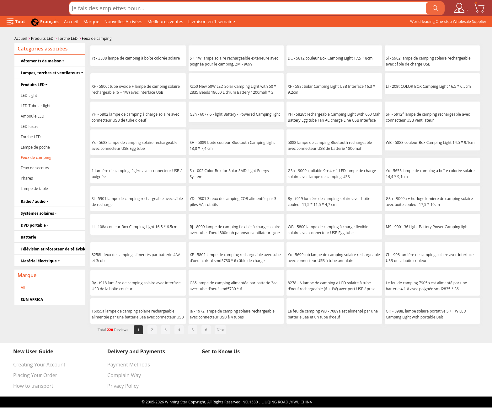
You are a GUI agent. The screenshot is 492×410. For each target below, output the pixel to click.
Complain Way (124, 374)
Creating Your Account (39, 363)
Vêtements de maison (41, 60)
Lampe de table (34, 188)
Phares (27, 177)
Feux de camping (97, 38)
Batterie (28, 236)
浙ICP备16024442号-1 (331, 401)
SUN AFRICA (32, 299)
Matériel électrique (39, 260)
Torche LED (68, 38)
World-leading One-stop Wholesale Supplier (448, 21)
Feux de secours (35, 167)
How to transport (33, 385)
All (23, 287)
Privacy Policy (123, 385)
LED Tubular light (36, 105)
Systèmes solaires (37, 212)
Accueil (71, 21)
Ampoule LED (32, 115)
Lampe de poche (35, 146)
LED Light (29, 94)
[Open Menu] (16, 21)
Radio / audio (33, 200)
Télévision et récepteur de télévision (53, 248)
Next (220, 329)
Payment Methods (128, 363)
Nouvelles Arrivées (123, 21)
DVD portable (33, 224)
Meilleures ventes (165, 21)
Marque (91, 21)
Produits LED (42, 38)
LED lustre (30, 126)
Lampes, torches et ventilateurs (50, 72)
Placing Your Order (35, 374)
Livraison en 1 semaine (211, 21)
